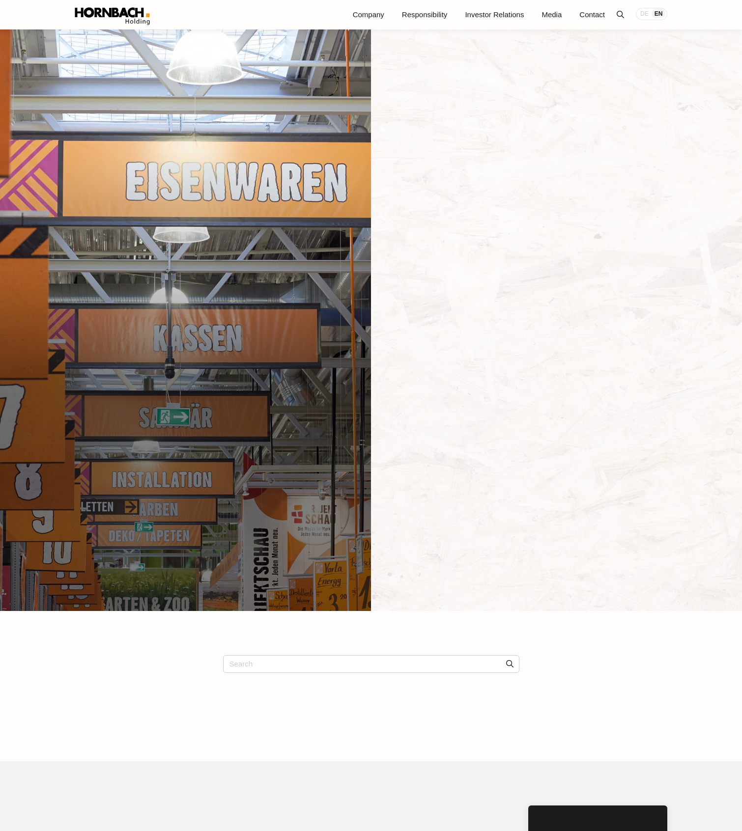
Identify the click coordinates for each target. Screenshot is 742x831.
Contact (592, 14)
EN (659, 13)
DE (644, 13)
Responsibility (425, 14)
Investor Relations (494, 14)
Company (368, 14)
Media (552, 14)
